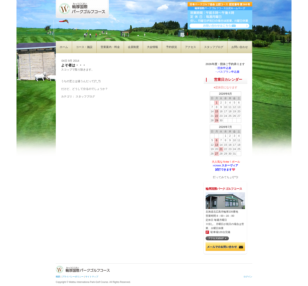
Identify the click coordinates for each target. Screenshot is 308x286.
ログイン (248, 276)
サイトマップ (91, 276)
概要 (58, 276)
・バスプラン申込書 (227, 71)
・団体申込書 (224, 68)
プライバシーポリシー (72, 276)
